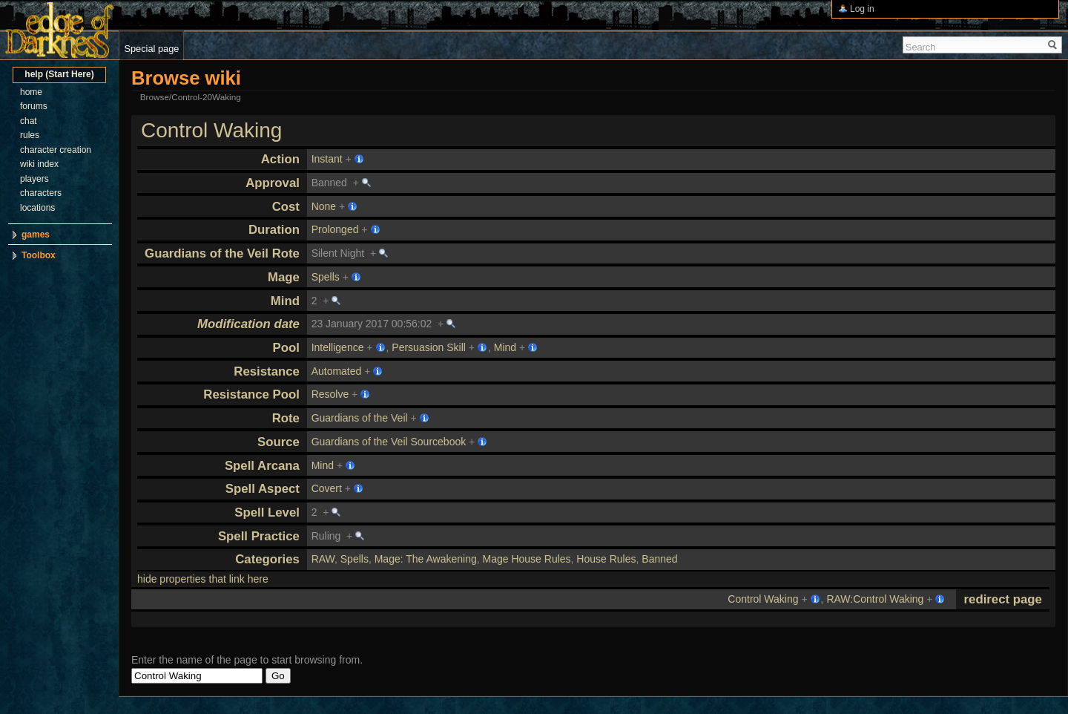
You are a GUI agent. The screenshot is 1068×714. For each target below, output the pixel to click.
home (31, 92)
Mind (285, 301)
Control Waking (211, 130)
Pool (286, 348)
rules (29, 135)
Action (280, 159)
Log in (862, 9)
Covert (327, 488)
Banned (659, 559)
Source (278, 442)
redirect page (1003, 599)
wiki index (39, 164)
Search (921, 47)
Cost (286, 207)
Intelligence (338, 347)
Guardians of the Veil (360, 418)
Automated (337, 371)
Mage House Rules (527, 559)
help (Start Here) (58, 74)
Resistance (267, 371)
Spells (326, 277)
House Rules (606, 559)
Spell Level (267, 512)
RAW (323, 559)
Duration (274, 230)
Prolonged (335, 229)
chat (28, 121)
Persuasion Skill (429, 347)
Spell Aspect (262, 489)
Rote (286, 418)
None (324, 206)
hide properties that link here (202, 579)
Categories (267, 559)
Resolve (330, 394)
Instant (327, 159)
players (34, 179)
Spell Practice (259, 536)
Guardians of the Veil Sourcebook (389, 442)
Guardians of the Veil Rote (222, 253)
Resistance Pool (251, 394)
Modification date (248, 324)
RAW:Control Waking (874, 599)
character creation (55, 150)
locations (37, 208)
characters (41, 193)
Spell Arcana (262, 466)
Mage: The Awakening (426, 559)
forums (33, 106)
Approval (272, 183)
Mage (284, 277)
